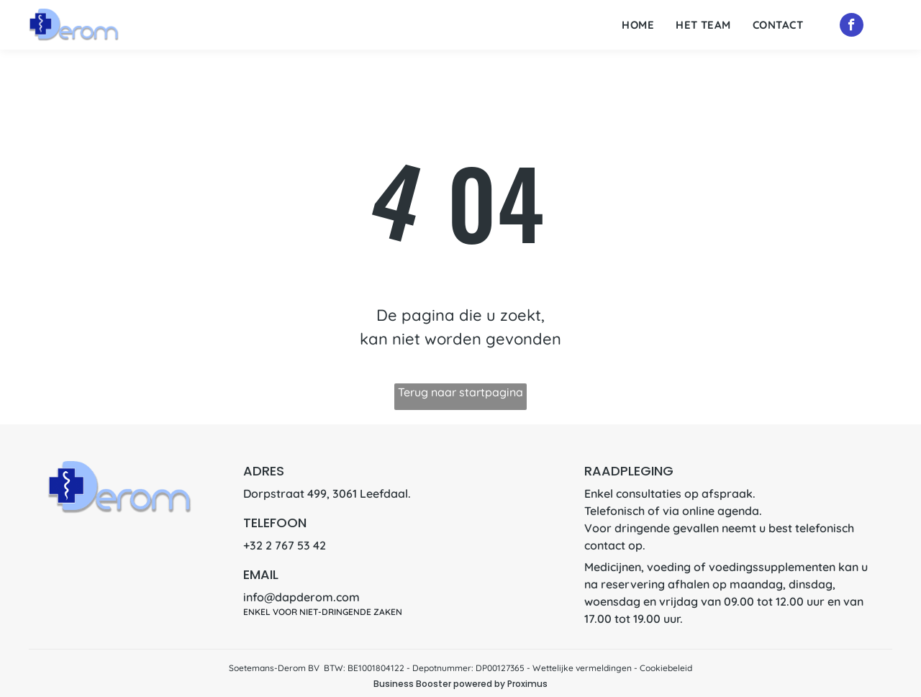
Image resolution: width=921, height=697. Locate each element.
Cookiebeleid (666, 667)
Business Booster (412, 684)
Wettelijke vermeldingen (582, 667)
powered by (479, 684)
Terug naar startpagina (460, 392)
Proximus (527, 684)
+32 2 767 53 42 (284, 545)
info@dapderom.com (301, 597)
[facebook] (851, 26)
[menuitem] (638, 25)
